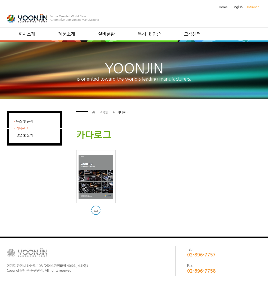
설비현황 (106, 34)
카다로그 (22, 128)
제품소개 (66, 34)
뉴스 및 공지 (24, 121)
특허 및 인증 (149, 34)
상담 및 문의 (24, 135)
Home (223, 7)
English (237, 7)
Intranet (253, 7)
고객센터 (192, 34)
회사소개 (26, 34)
